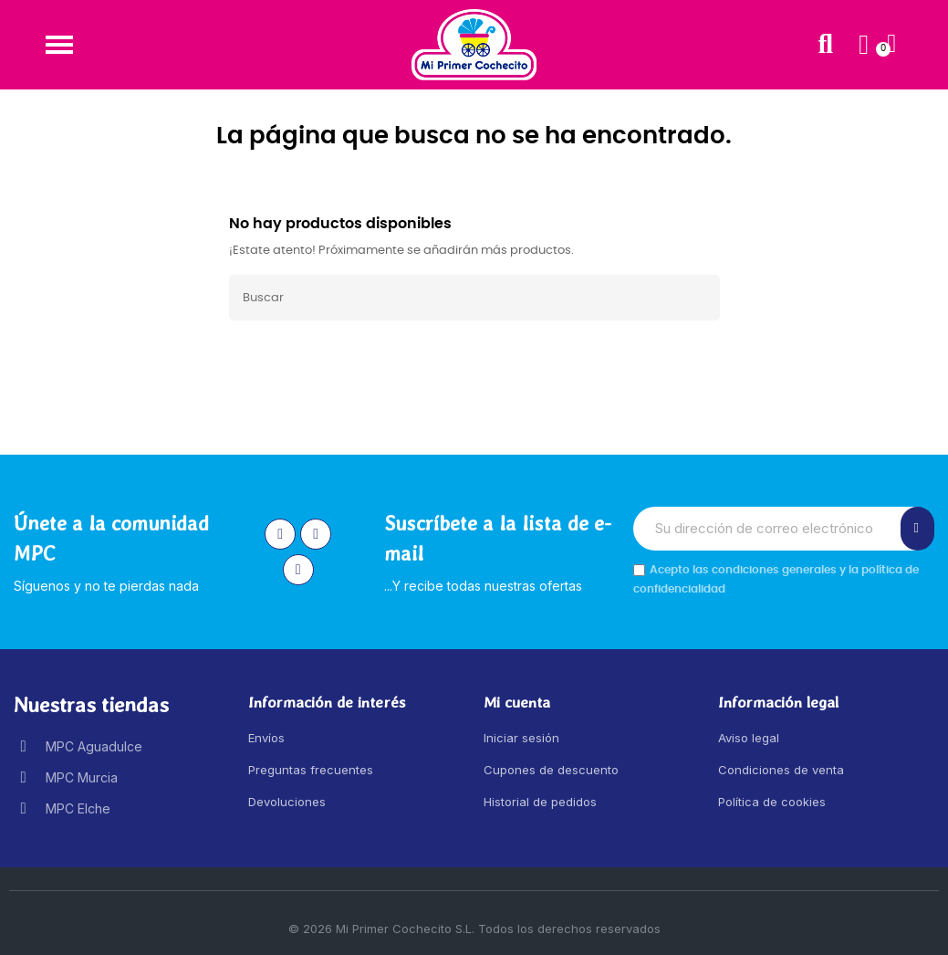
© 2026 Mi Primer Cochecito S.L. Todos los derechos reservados (474, 928)
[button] (58, 44)
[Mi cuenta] (864, 44)
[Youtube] (298, 569)
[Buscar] (474, 297)
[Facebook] (315, 534)
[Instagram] (280, 534)
